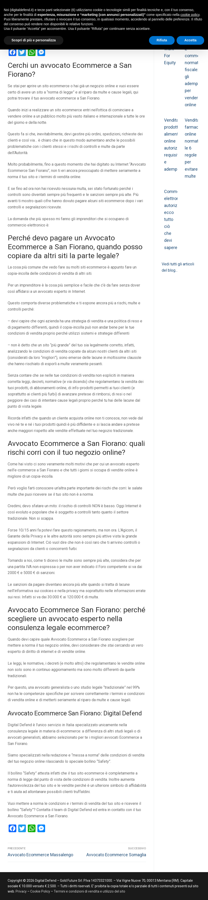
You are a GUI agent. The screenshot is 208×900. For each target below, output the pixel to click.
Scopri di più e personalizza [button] (34, 40)
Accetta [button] (190, 40)
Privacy (21, 891)
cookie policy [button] (189, 15)
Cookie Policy (40, 891)
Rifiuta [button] (162, 40)
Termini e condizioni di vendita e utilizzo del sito (89, 891)
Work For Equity (170, 55)
